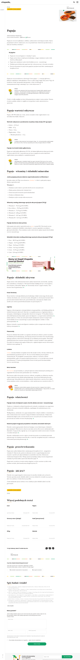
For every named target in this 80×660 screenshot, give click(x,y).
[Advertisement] (31, 20)
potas (32, 226)
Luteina (9, 352)
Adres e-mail (10, 630)
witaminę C (32, 180)
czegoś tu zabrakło (37, 570)
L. (37, 78)
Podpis (32, 630)
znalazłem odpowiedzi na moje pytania (19, 570)
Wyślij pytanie (37, 643)
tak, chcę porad (67, 656)
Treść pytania (10, 619)
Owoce (8, 7)
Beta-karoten (10, 370)
